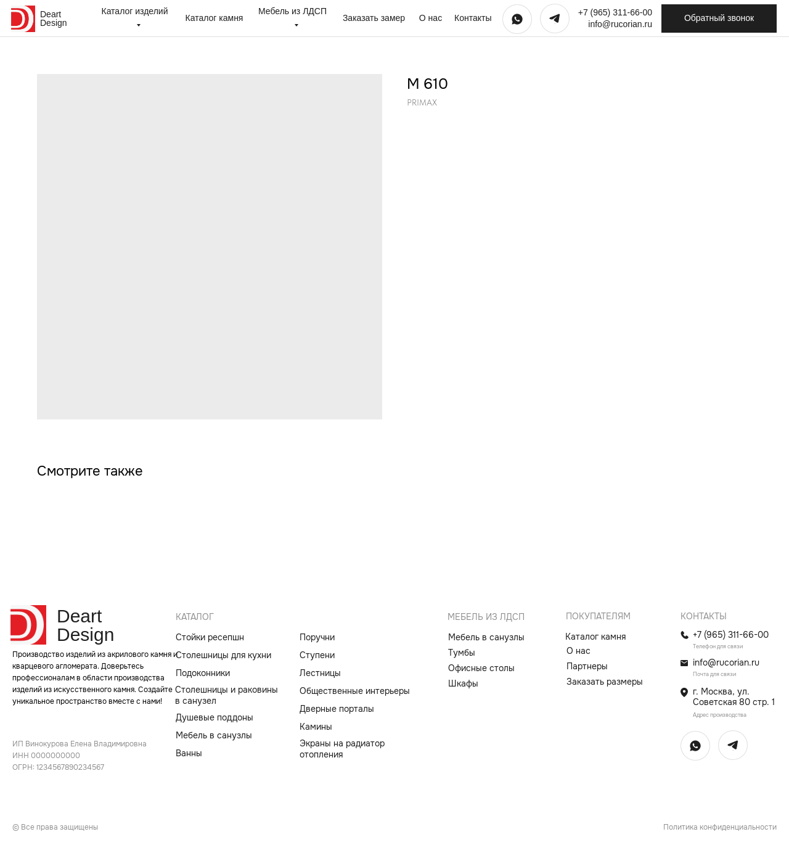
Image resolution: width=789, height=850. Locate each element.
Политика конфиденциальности (720, 827)
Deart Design (53, 18)
